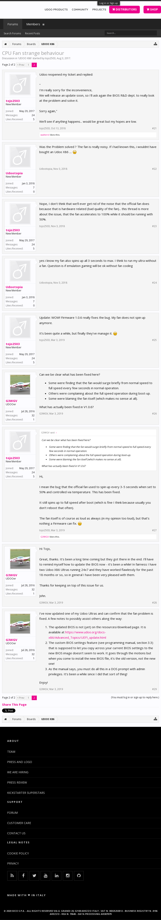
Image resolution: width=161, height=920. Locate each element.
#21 (154, 128)
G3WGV (11, 401)
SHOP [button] (152, 9)
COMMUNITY (80, 9)
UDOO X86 (25, 58)
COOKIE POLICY (18, 853)
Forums (12, 24)
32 (33, 415)
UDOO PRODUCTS (56, 9)
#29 (154, 689)
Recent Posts (32, 33)
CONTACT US (16, 833)
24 (33, 115)
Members (33, 24)
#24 (154, 282)
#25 (154, 340)
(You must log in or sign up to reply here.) (135, 697)
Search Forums (12, 33)
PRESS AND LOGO (19, 762)
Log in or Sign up (109, 3)
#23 (154, 226)
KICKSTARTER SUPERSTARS (26, 793)
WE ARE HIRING (17, 772)
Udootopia (14, 173)
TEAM (11, 752)
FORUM (12, 813)
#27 (154, 530)
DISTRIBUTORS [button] (124, 9)
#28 (154, 602)
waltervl (45, 134)
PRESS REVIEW (17, 782)
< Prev (20, 65)
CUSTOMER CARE (19, 823)
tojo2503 (50, 58)
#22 (154, 169)
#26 (154, 413)
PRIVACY (13, 863)
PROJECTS (99, 9)
